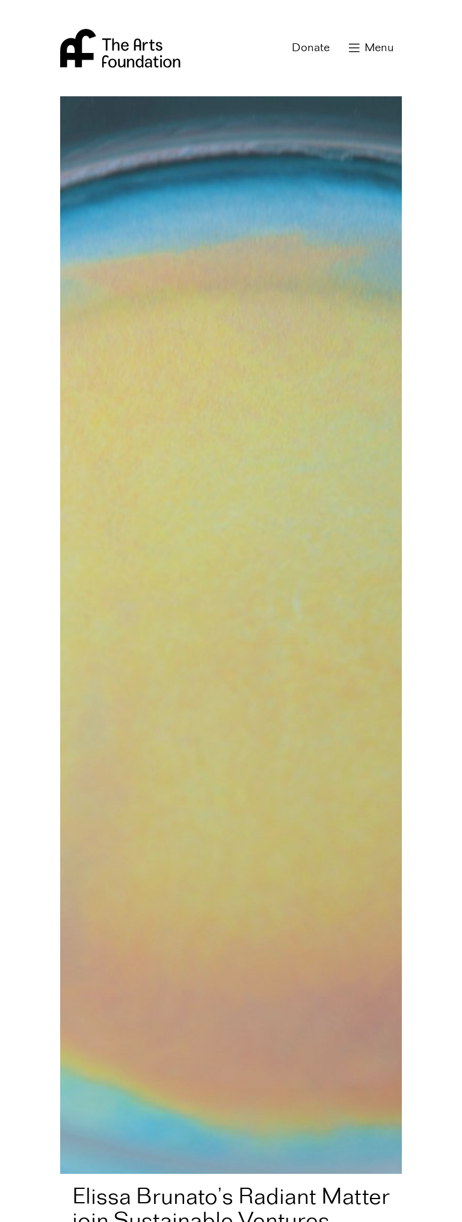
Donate (311, 48)
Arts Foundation (120, 48)
